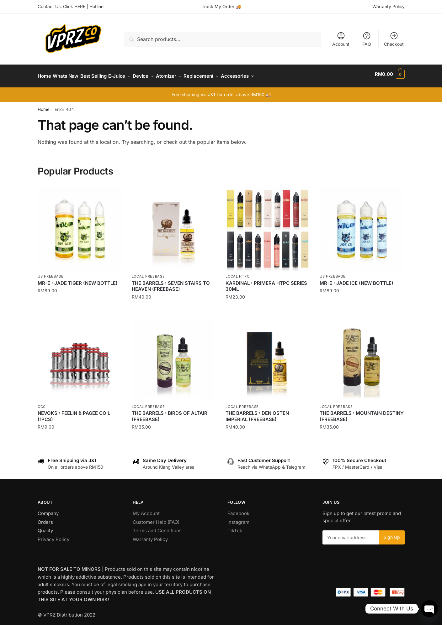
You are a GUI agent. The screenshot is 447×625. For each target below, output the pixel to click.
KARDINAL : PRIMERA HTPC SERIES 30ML (266, 282)
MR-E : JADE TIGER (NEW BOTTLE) (78, 279)
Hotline (96, 6)
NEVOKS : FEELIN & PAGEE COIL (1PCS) (74, 412)
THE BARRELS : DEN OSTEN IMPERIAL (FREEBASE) (257, 412)
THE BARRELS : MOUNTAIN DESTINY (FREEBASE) (362, 412)
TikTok (234, 527)
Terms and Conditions (157, 527)
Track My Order (218, 6)
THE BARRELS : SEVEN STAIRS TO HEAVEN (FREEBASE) (171, 282)
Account (340, 39)
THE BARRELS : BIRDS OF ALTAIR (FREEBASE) (169, 412)
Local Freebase (148, 272)
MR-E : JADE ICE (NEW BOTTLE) (356, 279)
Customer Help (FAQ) (156, 518)
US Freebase (51, 272)
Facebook (238, 510)
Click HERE (74, 6)
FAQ (366, 39)
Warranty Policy (388, 6)
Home (44, 105)
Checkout (394, 39)
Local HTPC (237, 272)
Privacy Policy (53, 536)
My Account (146, 510)
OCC (42, 403)
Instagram (238, 518)
